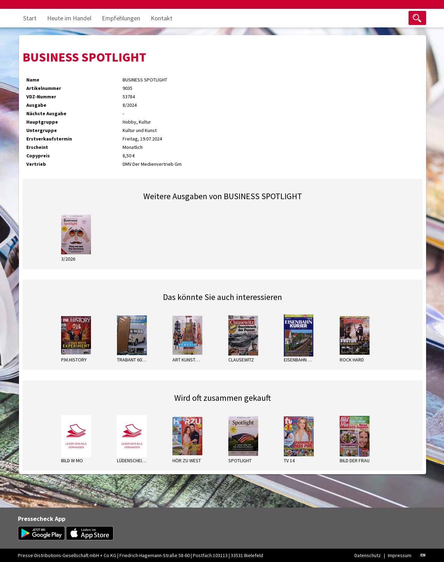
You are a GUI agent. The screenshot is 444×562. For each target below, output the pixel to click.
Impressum (399, 555)
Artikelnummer (43, 88)
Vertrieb (36, 164)
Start (30, 18)
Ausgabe (36, 105)
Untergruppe (41, 130)
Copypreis (38, 155)
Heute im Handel (69, 18)
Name (32, 80)
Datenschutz (367, 555)
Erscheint (37, 147)
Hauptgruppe (42, 122)
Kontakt (161, 18)
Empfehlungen (121, 18)
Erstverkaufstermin (49, 139)
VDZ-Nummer (41, 96)
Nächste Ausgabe (46, 113)
